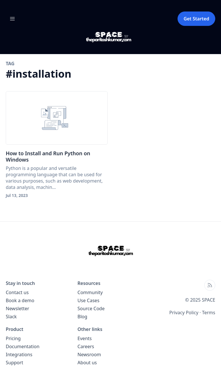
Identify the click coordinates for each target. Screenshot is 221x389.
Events (84, 338)
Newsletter (17, 308)
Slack (11, 316)
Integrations (19, 354)
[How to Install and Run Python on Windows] (57, 118)
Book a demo (20, 300)
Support (14, 362)
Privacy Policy (183, 312)
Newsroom (89, 354)
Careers (85, 346)
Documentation (22, 346)
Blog (82, 316)
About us (87, 362)
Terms (208, 312)
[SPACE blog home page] (110, 37)
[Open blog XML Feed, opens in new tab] (209, 285)
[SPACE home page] (110, 251)
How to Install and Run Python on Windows (48, 156)
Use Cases (88, 300)
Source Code (90, 308)
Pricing (13, 338)
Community (90, 292)
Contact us (17, 292)
